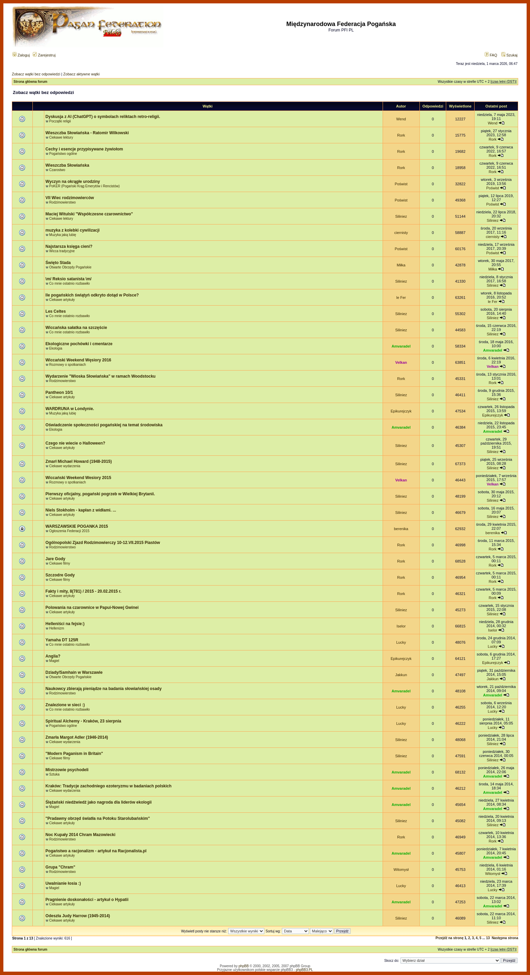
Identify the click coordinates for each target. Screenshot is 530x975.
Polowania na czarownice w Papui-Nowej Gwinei (92, 607)
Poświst (401, 184)
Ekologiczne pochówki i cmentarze (79, 343)
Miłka (401, 265)
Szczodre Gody (60, 575)
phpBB (244, 966)
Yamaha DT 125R (62, 640)
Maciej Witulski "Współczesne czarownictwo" (89, 214)
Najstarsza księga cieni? (69, 246)
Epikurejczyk (401, 411)
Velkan (401, 362)
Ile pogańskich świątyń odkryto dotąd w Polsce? (92, 295)
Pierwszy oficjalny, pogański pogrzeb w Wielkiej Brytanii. (100, 494)
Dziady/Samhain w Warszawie (74, 672)
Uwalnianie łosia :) (63, 883)
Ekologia (55, 348)
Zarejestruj (44, 55)
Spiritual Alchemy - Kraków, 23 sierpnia (83, 721)
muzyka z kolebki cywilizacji (73, 230)
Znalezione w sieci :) (65, 705)
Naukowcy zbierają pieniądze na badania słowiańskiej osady (104, 688)
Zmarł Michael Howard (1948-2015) (79, 461)
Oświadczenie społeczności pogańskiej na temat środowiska (104, 425)
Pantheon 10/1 (59, 392)
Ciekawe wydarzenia (64, 466)
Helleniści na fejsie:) (65, 623)
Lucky (401, 642)
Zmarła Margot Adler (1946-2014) (77, 737)
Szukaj (509, 55)
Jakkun (401, 675)
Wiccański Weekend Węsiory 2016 (78, 360)
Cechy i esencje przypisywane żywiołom (84, 149)
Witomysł (401, 869)
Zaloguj (21, 55)
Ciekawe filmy (59, 563)
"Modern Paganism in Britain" (74, 753)
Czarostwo (57, 170)
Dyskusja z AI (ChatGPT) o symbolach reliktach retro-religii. (103, 116)
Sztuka (54, 774)
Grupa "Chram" (60, 867)
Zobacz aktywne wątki (81, 74)
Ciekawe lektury (61, 137)
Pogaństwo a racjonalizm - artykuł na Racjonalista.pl (96, 851)
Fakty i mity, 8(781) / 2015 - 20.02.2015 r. (84, 591)
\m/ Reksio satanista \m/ (69, 279)
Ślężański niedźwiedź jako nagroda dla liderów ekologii (99, 802)
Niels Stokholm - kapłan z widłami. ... (81, 510)
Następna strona (505, 938)
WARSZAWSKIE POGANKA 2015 (77, 526)
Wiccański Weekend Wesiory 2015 (78, 477)
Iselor (401, 626)
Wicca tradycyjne (62, 251)
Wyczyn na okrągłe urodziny (73, 181)
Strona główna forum (30, 82)
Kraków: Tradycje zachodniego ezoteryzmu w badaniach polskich (109, 786)
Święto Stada (58, 262)
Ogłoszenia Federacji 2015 (69, 531)
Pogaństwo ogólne (63, 154)
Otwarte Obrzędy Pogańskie (70, 267)
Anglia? (53, 656)
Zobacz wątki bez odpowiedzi (36, 74)
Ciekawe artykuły (62, 300)
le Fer (401, 297)
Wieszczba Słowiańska (67, 165)
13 (488, 938)
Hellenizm (56, 628)
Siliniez (401, 216)
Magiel (54, 661)
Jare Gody (56, 558)
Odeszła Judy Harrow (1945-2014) (78, 915)
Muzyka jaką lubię (62, 235)
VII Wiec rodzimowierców (70, 197)
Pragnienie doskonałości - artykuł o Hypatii (87, 899)
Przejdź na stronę (449, 938)
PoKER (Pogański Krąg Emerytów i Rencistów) (84, 186)
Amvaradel (400, 346)
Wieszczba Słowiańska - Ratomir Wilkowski (87, 132)
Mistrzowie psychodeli (67, 769)
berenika (401, 529)
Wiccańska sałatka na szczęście (76, 327)
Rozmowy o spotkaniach (67, 364)
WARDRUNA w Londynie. (70, 408)
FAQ (491, 55)
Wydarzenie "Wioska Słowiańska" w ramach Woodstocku (101, 376)
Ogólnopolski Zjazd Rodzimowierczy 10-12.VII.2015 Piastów (103, 542)
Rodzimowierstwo (62, 202)
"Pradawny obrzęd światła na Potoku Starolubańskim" (98, 818)
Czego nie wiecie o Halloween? (75, 443)
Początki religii (60, 121)
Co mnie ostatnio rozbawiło (69, 283)
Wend (401, 119)
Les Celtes (56, 311)
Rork (401, 135)
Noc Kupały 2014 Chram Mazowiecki (81, 834)
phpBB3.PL (304, 970)
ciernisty (401, 233)
